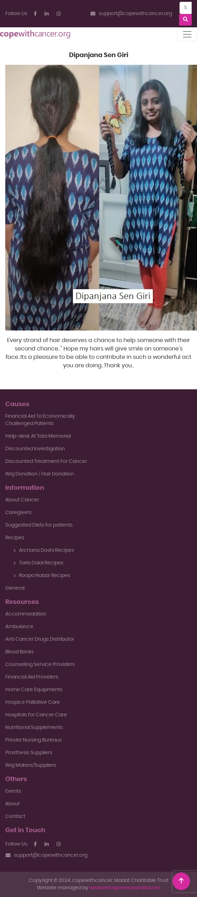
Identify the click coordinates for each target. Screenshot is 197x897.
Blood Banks (19, 651)
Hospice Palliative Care (32, 702)
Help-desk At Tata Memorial (38, 436)
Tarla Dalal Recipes (38, 563)
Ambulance (19, 626)
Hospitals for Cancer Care (36, 714)
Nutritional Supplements (34, 727)
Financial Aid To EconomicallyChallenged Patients (40, 420)
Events (13, 791)
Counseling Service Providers (40, 664)
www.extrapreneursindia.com (124, 887)
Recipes (14, 537)
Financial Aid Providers (31, 677)
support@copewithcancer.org (131, 13)
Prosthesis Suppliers (28, 752)
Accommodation (25, 614)
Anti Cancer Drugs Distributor (39, 639)
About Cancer (22, 500)
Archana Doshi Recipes (43, 550)
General (15, 588)
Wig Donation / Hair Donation (39, 474)
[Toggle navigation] (187, 34)
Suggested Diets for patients (39, 525)
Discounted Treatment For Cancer (46, 461)
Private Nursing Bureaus (33, 740)
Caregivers (18, 512)
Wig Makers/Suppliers (30, 765)
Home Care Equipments (33, 689)
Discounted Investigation (35, 448)
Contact (15, 816)
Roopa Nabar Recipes (41, 575)
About (12, 803)
